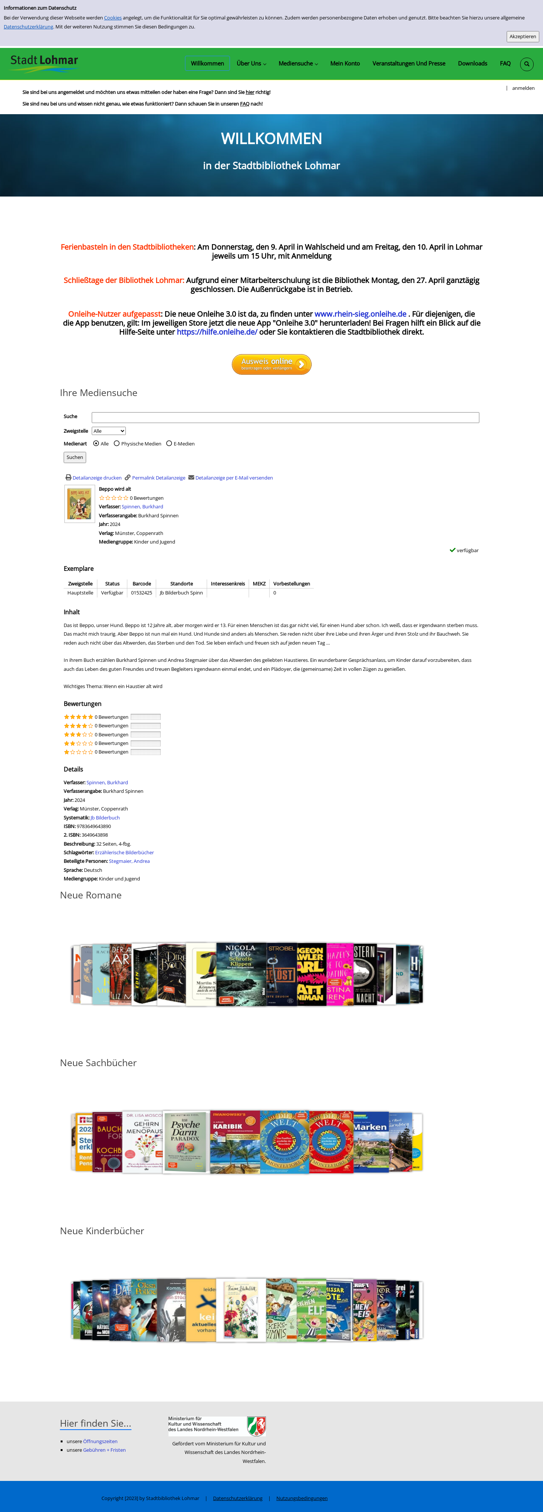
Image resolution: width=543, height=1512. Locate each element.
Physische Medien (141, 443)
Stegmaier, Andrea (129, 861)
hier (250, 92)
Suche (70, 416)
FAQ (244, 103)
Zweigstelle (76, 431)
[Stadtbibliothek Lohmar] (44, 63)
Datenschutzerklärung (28, 26)
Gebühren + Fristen (104, 1449)
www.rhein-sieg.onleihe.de (360, 314)
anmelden (523, 88)
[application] (251, 63)
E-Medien (184, 443)
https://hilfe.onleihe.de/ (217, 332)
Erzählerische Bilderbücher (124, 852)
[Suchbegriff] (285, 417)
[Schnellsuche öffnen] (527, 64)
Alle (105, 443)
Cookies (113, 17)
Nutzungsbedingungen (302, 1498)
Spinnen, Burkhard (142, 506)
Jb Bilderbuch (105, 817)
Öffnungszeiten (100, 1441)
